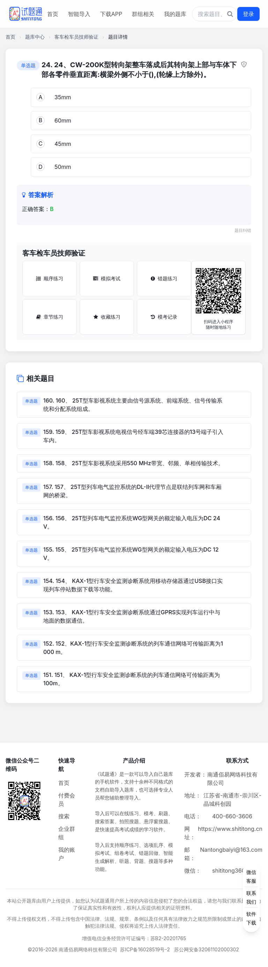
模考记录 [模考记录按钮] (164, 317)
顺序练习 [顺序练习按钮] (49, 278)
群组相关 (143, 13)
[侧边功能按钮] (251, 897)
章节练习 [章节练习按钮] (49, 317)
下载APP (111, 13)
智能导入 (79, 13)
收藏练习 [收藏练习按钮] (107, 317)
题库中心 (35, 37)
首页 (52, 13)
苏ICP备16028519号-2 (145, 949)
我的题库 (175, 13)
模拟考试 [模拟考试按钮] (106, 278)
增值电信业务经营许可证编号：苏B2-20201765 (134, 938)
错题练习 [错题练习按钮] (164, 278)
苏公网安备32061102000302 (206, 949)
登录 (248, 13)
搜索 (63, 816)
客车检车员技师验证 (76, 37)
